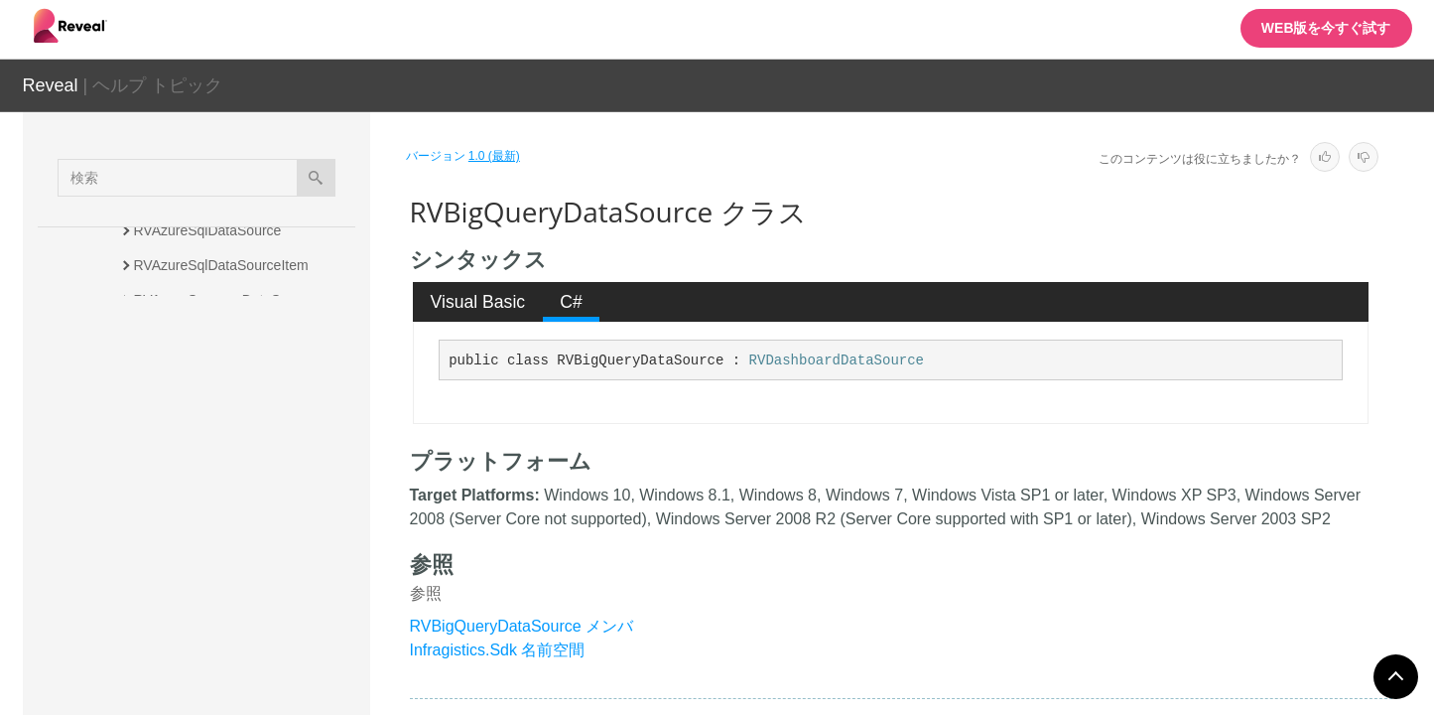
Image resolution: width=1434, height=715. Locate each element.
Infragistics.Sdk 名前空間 (498, 650)
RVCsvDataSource (192, 667)
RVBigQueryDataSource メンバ (522, 626)
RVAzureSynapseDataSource (225, 300)
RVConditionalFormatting (211, 633)
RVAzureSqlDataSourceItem (221, 265)
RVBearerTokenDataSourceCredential (249, 449)
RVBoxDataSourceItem (205, 598)
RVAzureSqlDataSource (208, 230)
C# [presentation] (571, 302)
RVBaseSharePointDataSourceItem (244, 404)
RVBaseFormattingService (216, 369)
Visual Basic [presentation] (478, 302)
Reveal (50, 85)
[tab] (478, 302)
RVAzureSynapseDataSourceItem (238, 335)
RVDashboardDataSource (836, 360)
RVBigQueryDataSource (213, 493)
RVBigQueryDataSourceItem (223, 528)
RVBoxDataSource (192, 563)
